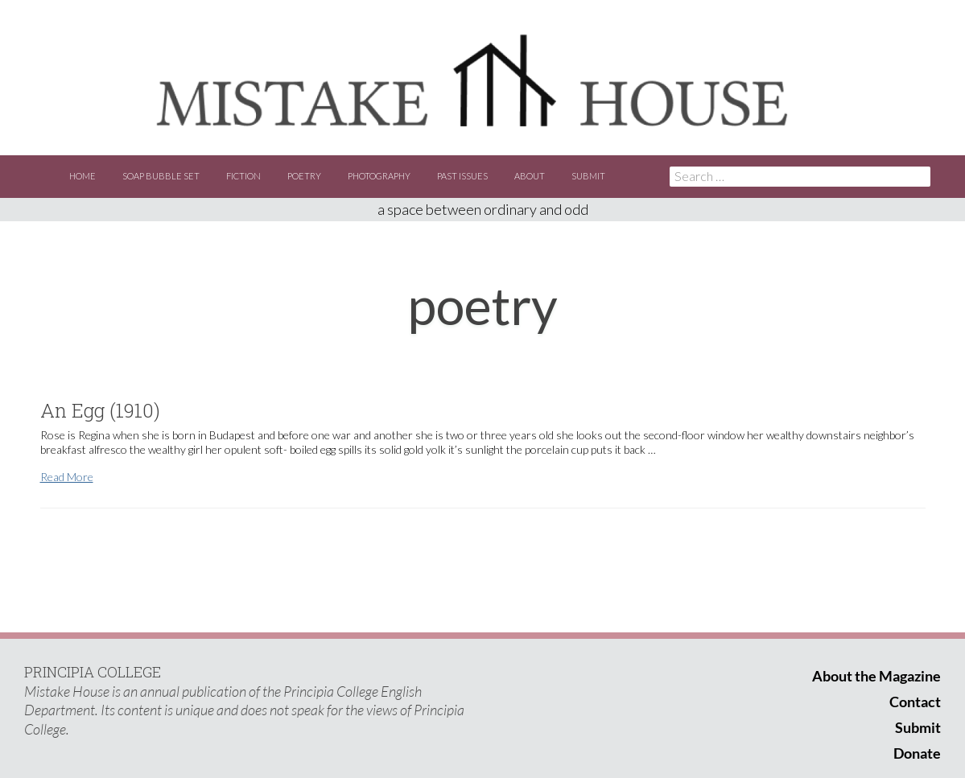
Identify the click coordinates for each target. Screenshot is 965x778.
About (529, 176)
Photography (379, 176)
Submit (588, 176)
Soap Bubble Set (161, 176)
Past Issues (462, 176)
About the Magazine (876, 676)
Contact (915, 701)
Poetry (304, 176)
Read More (66, 477)
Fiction (243, 176)
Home (82, 176)
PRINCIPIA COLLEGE (92, 671)
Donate (917, 753)
